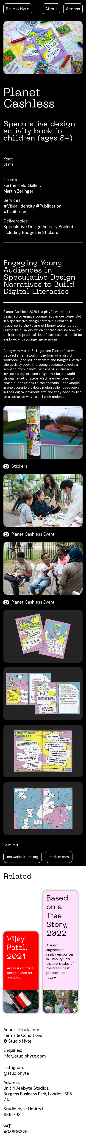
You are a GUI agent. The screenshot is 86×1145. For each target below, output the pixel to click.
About (51, 9)
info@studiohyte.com (24, 1056)
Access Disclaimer (21, 1029)
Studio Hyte (17, 9)
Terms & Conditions (22, 1035)
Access (73, 9)
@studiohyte (16, 1073)
